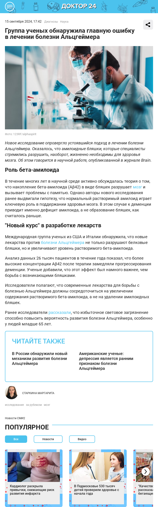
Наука (64, 21)
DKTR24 (79, 6)
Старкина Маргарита (38, 393)
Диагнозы (51, 21)
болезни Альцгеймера (62, 242)
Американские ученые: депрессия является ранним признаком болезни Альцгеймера (106, 361)
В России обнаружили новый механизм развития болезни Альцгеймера (39, 358)
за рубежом (34, 404)
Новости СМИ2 (15, 418)
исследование (14, 404)
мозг (137, 186)
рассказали (60, 312)
